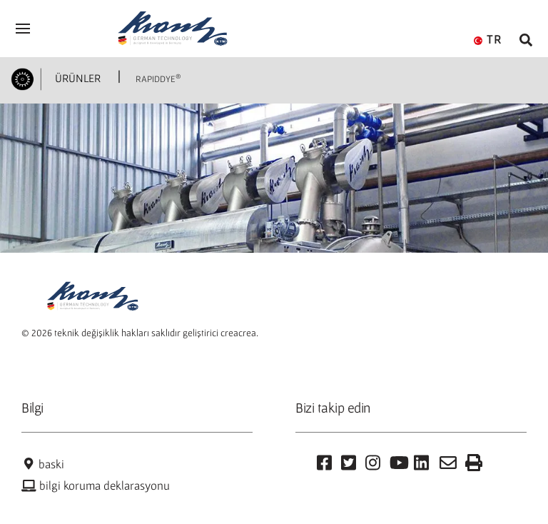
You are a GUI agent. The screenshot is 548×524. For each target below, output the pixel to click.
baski (42, 464)
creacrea (238, 332)
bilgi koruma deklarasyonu (95, 485)
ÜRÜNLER (76, 77)
